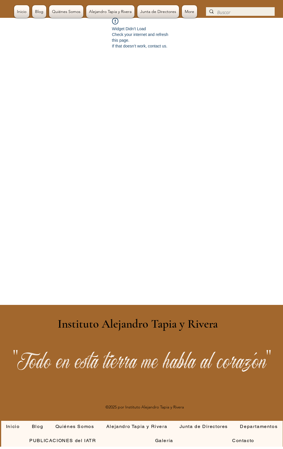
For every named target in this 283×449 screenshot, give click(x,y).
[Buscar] (240, 12)
